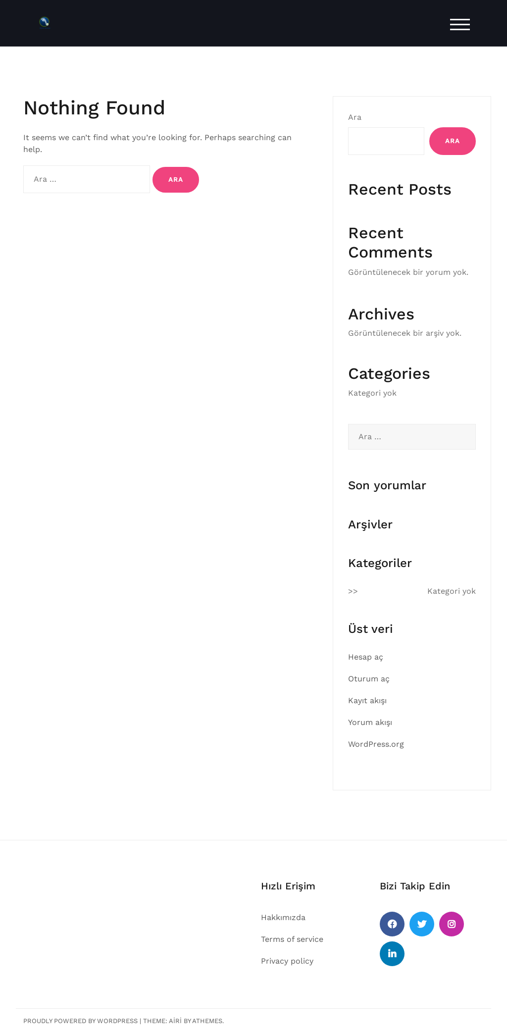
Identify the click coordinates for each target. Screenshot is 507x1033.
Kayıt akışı (367, 700)
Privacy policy (287, 961)
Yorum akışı (370, 722)
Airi (175, 1021)
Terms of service (292, 939)
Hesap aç (365, 657)
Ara (354, 117)
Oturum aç (369, 678)
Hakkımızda (283, 917)
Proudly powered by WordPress (80, 1021)
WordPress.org (376, 744)
